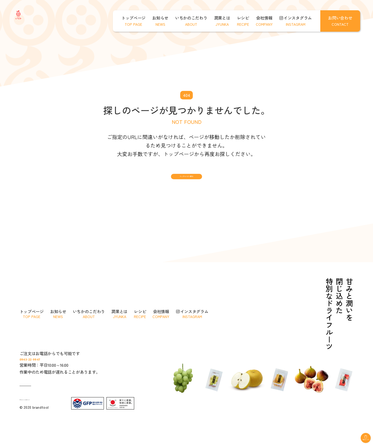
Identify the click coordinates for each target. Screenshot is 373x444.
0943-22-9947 (57, 378)
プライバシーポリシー (38, 421)
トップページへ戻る (186, 184)
